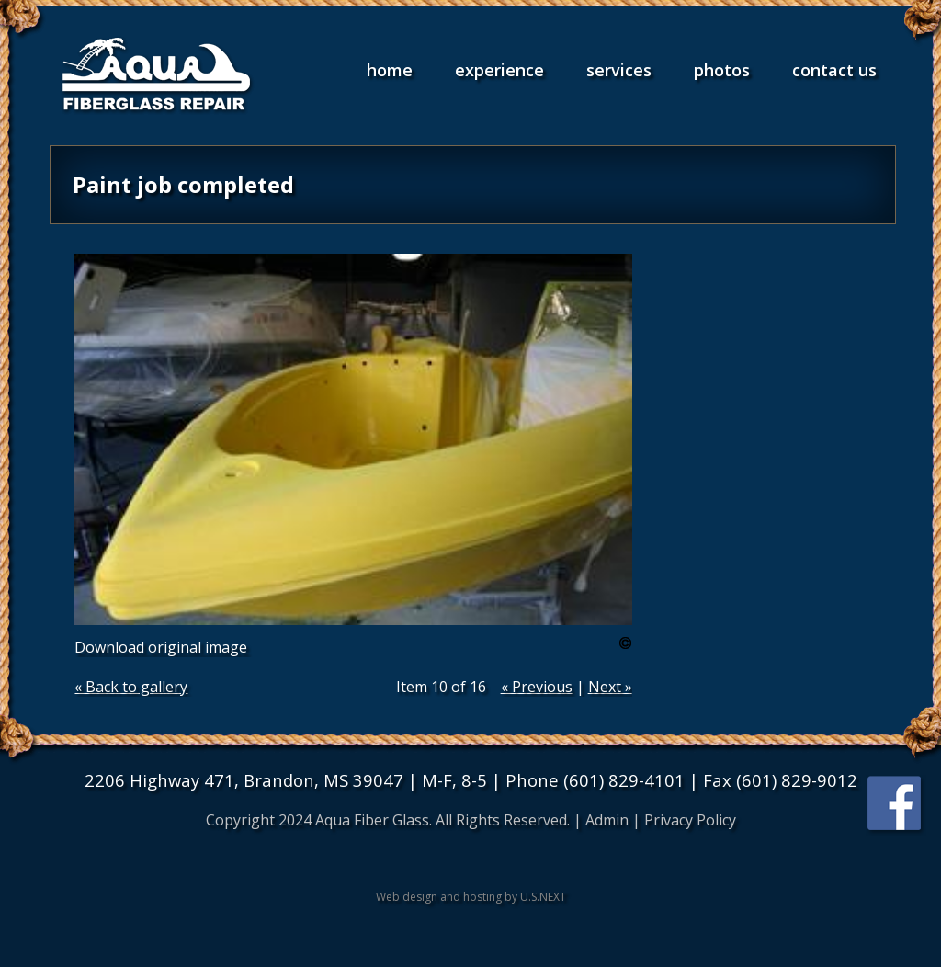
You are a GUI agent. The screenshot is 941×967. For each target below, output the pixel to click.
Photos (722, 70)
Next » (610, 687)
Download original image (160, 647)
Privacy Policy (690, 820)
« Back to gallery (130, 687)
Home (390, 70)
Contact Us (834, 70)
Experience (499, 70)
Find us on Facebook (896, 805)
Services (619, 70)
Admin (607, 820)
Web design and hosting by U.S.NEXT (471, 896)
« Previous (537, 687)
